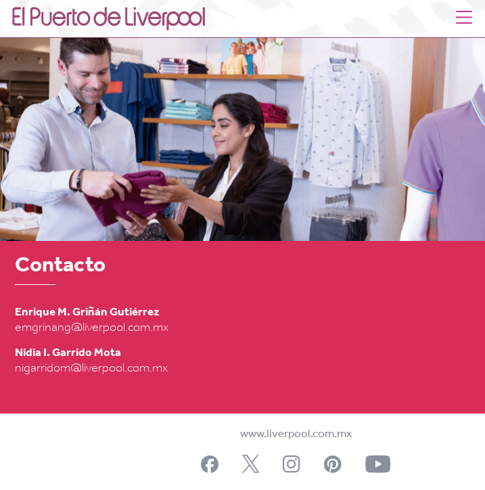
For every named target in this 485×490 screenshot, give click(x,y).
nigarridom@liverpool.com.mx (91, 368)
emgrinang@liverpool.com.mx (91, 327)
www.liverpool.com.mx (296, 434)
